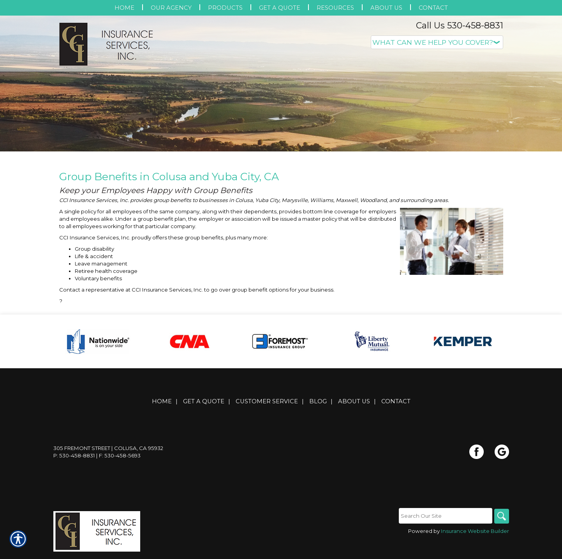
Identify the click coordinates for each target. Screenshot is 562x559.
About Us (354, 405)
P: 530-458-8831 (74, 460)
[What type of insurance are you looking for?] (437, 42)
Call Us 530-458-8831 (459, 25)
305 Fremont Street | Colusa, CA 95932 (108, 452)
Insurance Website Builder (475, 535)
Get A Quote (203, 405)
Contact (395, 405)
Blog (318, 405)
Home (162, 405)
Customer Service (267, 405)
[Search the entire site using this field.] (445, 520)
